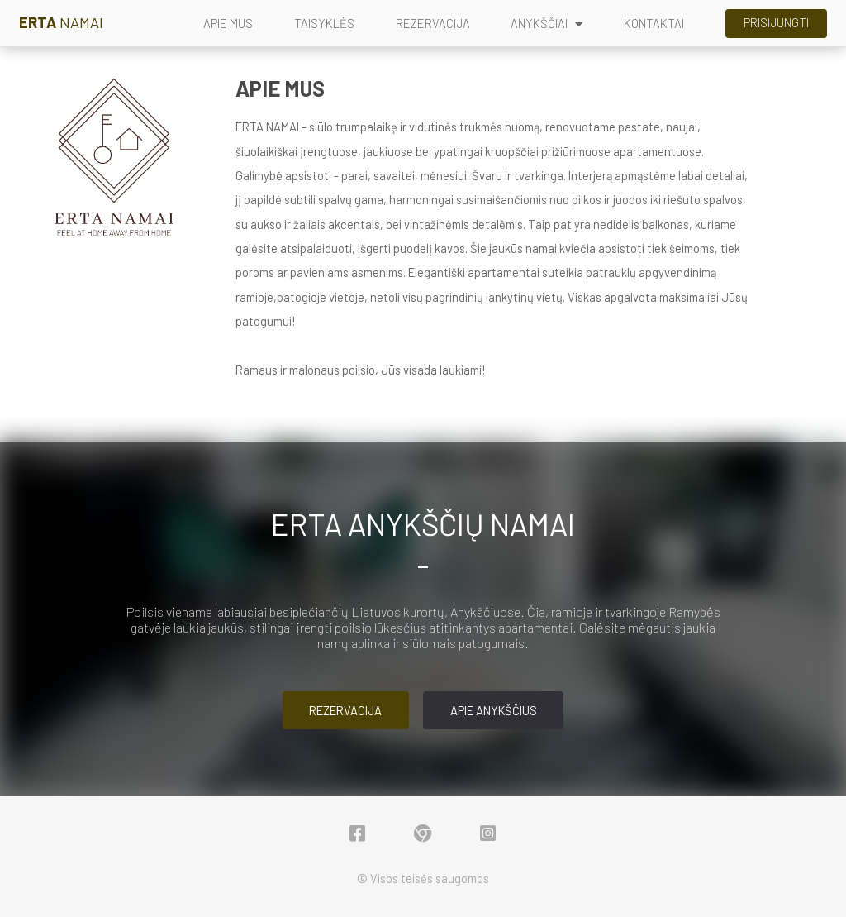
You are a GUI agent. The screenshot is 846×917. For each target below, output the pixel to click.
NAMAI (61, 22)
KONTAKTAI (654, 23)
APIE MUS (228, 23)
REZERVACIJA (433, 23)
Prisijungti (776, 22)
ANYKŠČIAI (546, 23)
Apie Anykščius (493, 710)
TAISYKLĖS (324, 23)
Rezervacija (345, 710)
